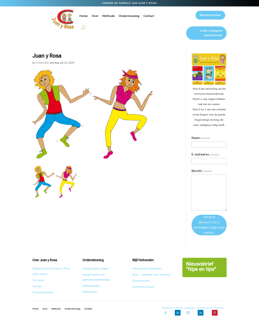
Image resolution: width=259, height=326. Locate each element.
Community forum (143, 287)
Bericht (202, 171)
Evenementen (141, 281)
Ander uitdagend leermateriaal (211, 33)
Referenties (89, 292)
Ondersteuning (129, 16)
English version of (51, 269)
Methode (108, 16)
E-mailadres (205, 154)
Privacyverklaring (42, 292)
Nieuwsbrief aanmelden (147, 269)
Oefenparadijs (91, 286)
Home (83, 16)
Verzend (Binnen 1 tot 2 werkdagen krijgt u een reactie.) (209, 225)
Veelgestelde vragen (95, 269)
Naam (201, 138)
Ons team (38, 280)
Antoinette (42, 62)
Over (95, 16)
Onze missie (39, 274)
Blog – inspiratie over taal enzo (151, 275)
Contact (148, 16)
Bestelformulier (210, 15)
